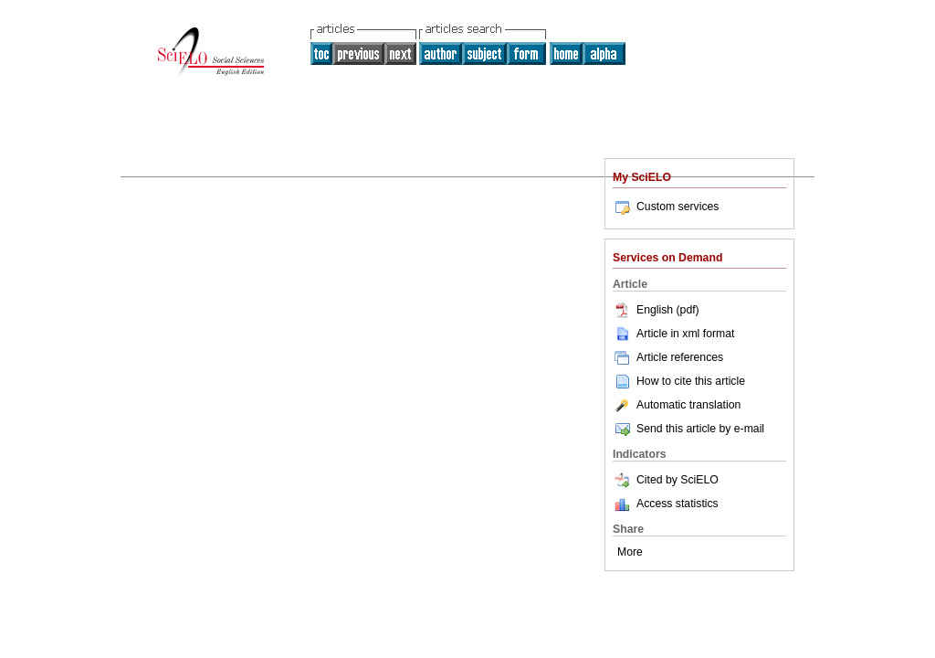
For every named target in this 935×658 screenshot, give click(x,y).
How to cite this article (690, 381)
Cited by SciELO (666, 479)
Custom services (666, 206)
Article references (668, 357)
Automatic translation (677, 404)
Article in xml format (673, 333)
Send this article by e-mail (688, 428)
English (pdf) (656, 309)
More (630, 552)
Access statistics (677, 503)
